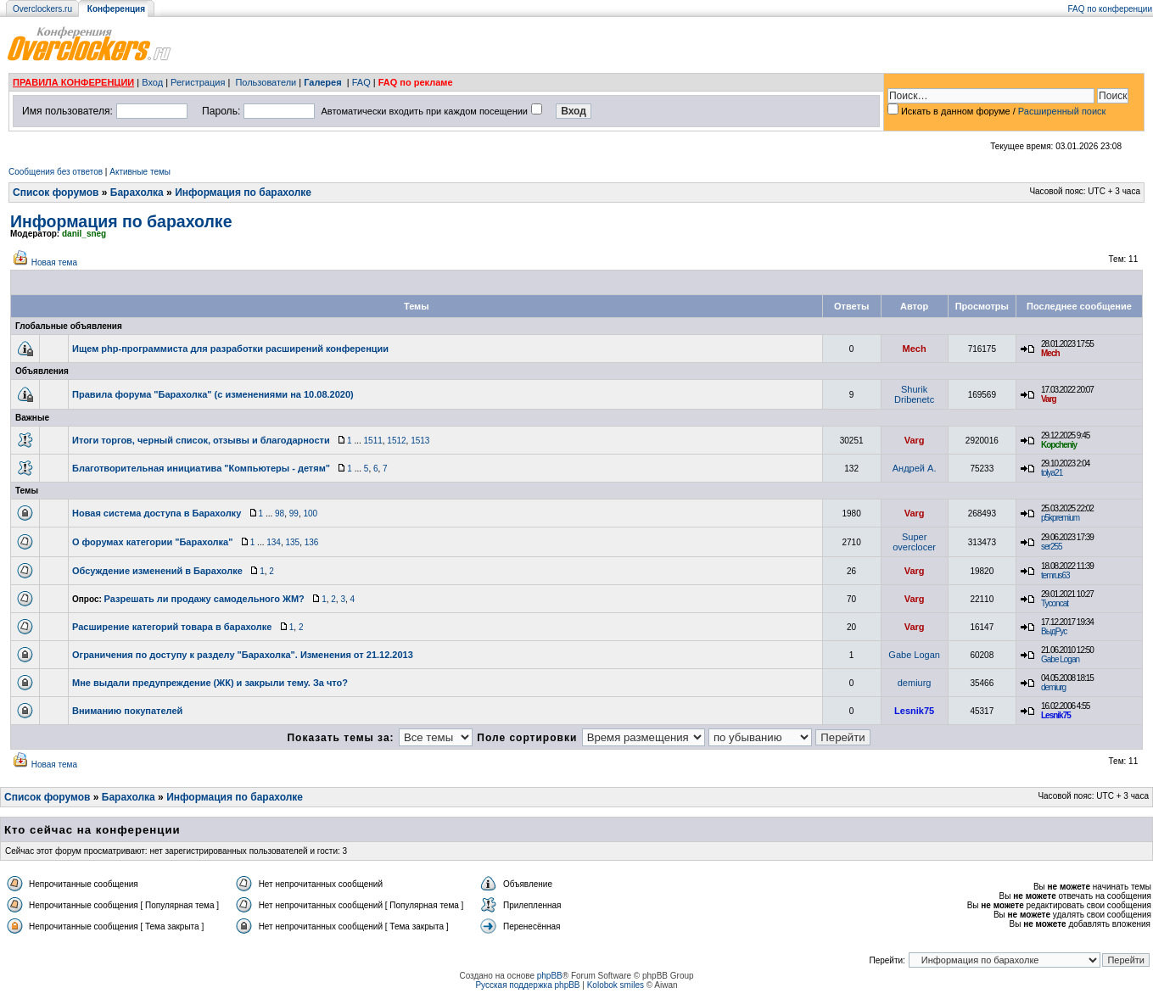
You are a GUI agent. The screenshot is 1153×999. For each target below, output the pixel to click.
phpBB (550, 975)
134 (273, 542)
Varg (1048, 399)
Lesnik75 (914, 711)
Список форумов (55, 192)
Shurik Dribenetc (914, 394)
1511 (373, 440)
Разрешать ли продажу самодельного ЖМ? (204, 599)
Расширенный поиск (1062, 111)
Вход (152, 82)
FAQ (361, 82)
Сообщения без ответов (55, 171)
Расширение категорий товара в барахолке (171, 627)
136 (312, 542)
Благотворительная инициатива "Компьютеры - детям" (201, 468)
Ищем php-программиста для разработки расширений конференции (230, 348)
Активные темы (140, 171)
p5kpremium (1060, 517)
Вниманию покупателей (127, 711)
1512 (396, 440)
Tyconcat (1054, 603)
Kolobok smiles (615, 985)
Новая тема (54, 262)
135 (292, 542)
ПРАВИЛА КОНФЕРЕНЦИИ (73, 82)
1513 (420, 440)
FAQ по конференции (1110, 9)
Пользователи (265, 82)
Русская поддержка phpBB (527, 985)
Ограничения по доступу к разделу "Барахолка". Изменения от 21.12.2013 (242, 655)
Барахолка (137, 192)
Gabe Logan (914, 655)
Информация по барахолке (243, 192)
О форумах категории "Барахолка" (152, 542)
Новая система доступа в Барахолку (156, 513)
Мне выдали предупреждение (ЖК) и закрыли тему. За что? (210, 683)
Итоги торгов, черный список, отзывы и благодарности (201, 440)
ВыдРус (1053, 631)
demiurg (915, 683)
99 (294, 513)
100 (310, 513)
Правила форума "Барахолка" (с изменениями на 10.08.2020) (213, 394)
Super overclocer (914, 542)
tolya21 (1051, 472)
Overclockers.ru (42, 9)
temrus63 (1055, 575)
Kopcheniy (1059, 444)
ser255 (1051, 546)
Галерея (322, 82)
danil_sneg (84, 233)
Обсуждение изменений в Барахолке (157, 571)
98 (279, 513)
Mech (914, 348)
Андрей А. (915, 468)
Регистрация (198, 82)
